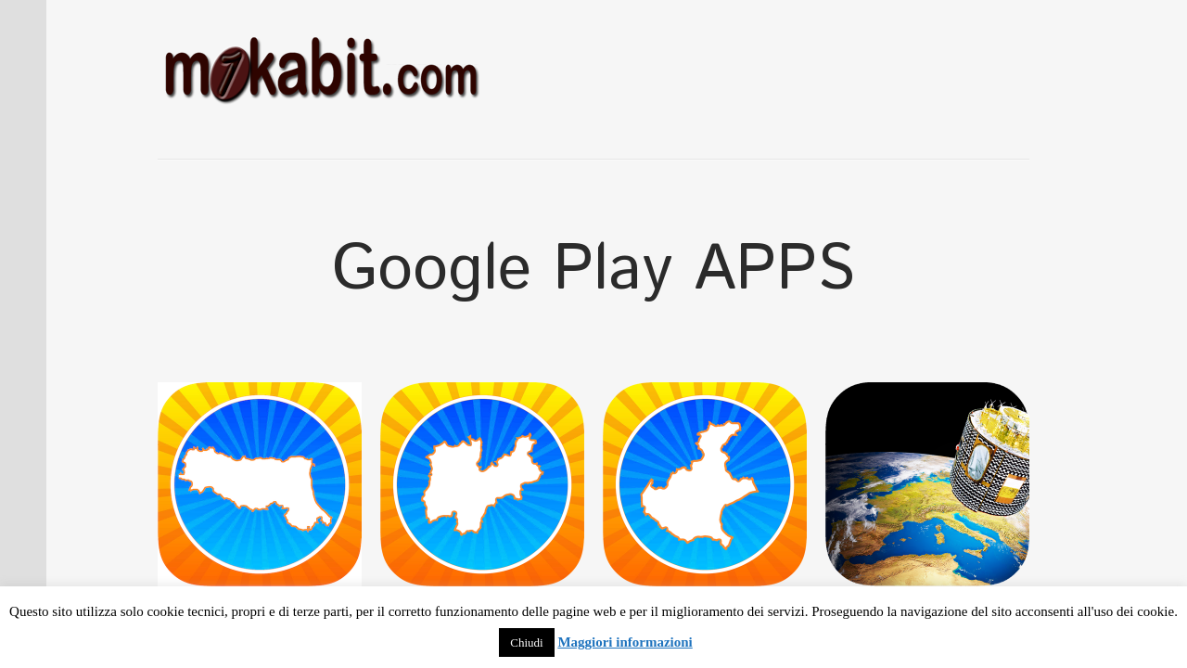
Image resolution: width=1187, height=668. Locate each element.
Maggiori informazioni (624, 642)
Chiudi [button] (526, 642)
